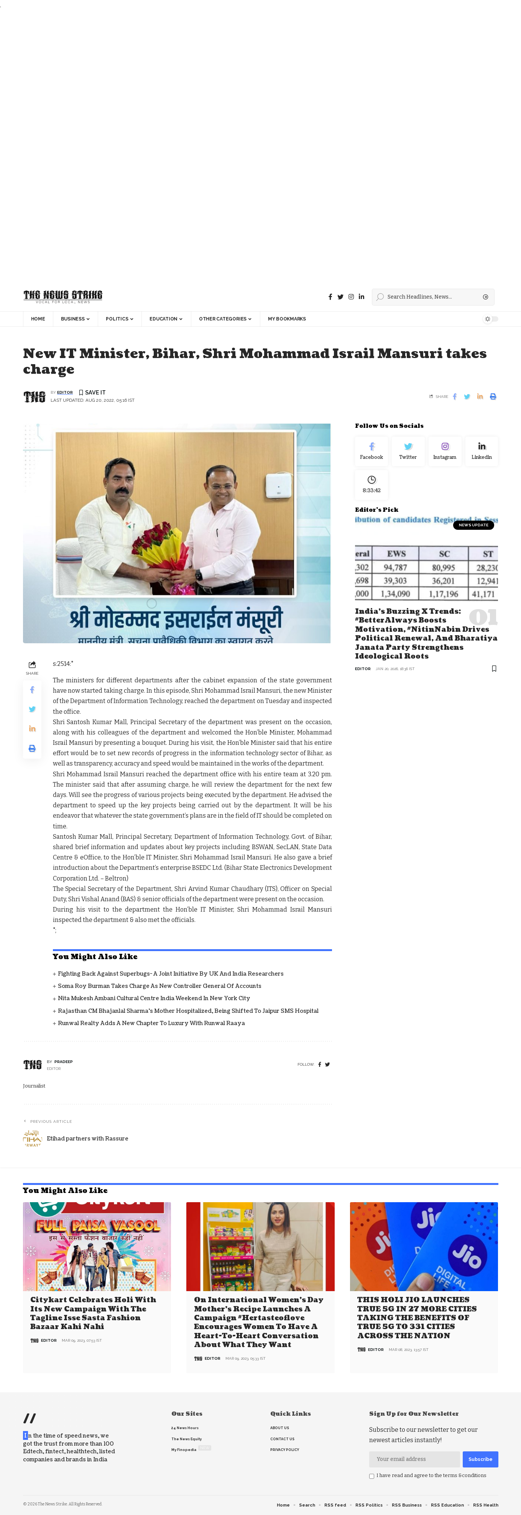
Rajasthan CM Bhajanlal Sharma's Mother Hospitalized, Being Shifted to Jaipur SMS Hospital (188, 1011)
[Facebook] (330, 297)
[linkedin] (361, 297)
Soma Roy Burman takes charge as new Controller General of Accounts (159, 986)
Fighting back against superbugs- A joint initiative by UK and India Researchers (171, 974)
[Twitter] (340, 297)
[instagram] (351, 297)
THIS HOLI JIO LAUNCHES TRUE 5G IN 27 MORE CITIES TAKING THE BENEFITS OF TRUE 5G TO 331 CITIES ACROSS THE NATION (417, 1318)
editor (65, 392)
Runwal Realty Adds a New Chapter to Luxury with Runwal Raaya (151, 1023)
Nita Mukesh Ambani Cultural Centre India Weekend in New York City (154, 998)
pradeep (63, 1062)
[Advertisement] (230, 146)
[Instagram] (445, 451)
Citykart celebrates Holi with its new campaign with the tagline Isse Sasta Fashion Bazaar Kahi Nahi (93, 1313)
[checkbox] (371, 1476)
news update (473, 525)
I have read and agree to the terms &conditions (431, 1475)
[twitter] (327, 1065)
